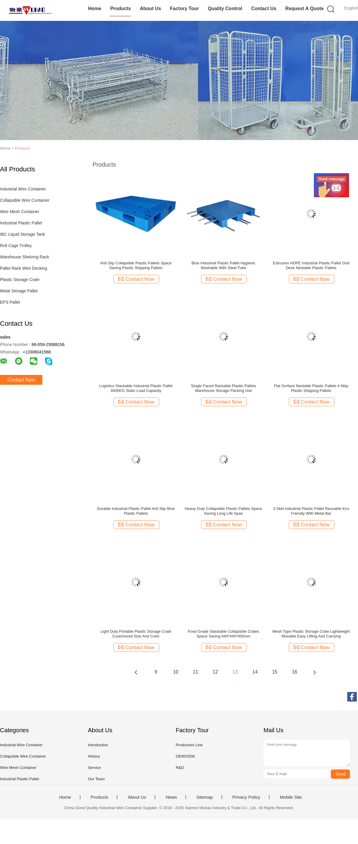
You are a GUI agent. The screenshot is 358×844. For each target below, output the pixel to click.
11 (195, 671)
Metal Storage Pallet (19, 290)
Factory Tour (184, 8)
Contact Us (263, 8)
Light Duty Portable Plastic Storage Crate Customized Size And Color (136, 633)
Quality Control (225, 8)
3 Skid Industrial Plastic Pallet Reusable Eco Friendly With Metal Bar (311, 511)
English (351, 8)
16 (294, 671)
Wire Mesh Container (19, 211)
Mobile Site (291, 797)
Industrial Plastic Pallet (21, 223)
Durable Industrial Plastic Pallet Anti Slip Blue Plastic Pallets (136, 511)
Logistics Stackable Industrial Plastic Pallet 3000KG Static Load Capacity (136, 388)
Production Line (189, 745)
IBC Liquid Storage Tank (22, 234)
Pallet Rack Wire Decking (23, 268)
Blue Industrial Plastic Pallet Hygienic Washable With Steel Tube (223, 265)
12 (215, 671)
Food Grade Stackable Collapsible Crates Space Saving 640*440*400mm (223, 633)
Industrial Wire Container (23, 189)
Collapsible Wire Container (25, 200)
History (94, 756)
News (171, 797)
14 (255, 671)
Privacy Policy (246, 797)
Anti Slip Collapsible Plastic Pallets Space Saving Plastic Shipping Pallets (136, 265)
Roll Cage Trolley (16, 245)
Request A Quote (304, 8)
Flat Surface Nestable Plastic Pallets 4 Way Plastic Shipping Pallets (311, 388)
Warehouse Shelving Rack (24, 257)
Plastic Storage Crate (19, 279)
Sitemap (204, 797)
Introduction (98, 745)
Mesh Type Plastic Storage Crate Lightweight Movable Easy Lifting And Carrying (311, 633)
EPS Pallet (10, 302)
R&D (180, 767)
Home (94, 8)
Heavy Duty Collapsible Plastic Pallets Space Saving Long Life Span (223, 511)
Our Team (96, 779)
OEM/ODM (185, 756)
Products (120, 8)
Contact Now (21, 379)
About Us (150, 8)
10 (175, 671)
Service (94, 767)
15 (274, 671)
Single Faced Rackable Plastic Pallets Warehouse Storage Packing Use (223, 388)
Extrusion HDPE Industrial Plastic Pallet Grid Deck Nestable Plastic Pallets (311, 265)
